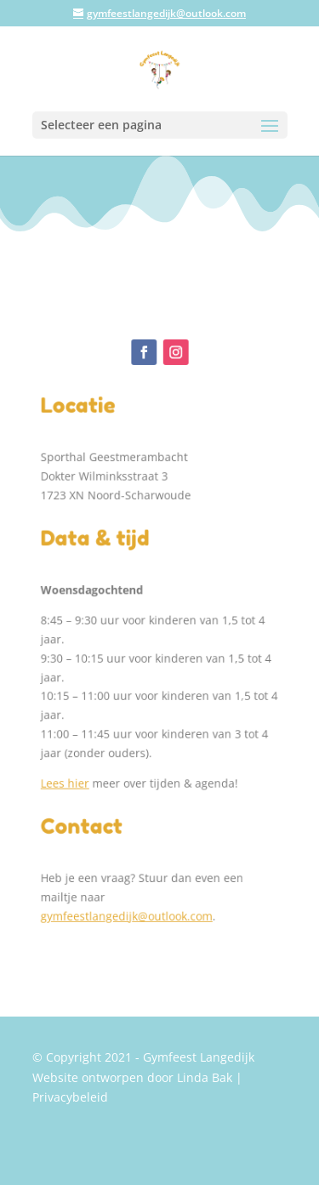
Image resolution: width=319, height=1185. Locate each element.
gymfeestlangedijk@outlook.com (127, 902)
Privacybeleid (70, 1097)
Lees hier (68, 774)
